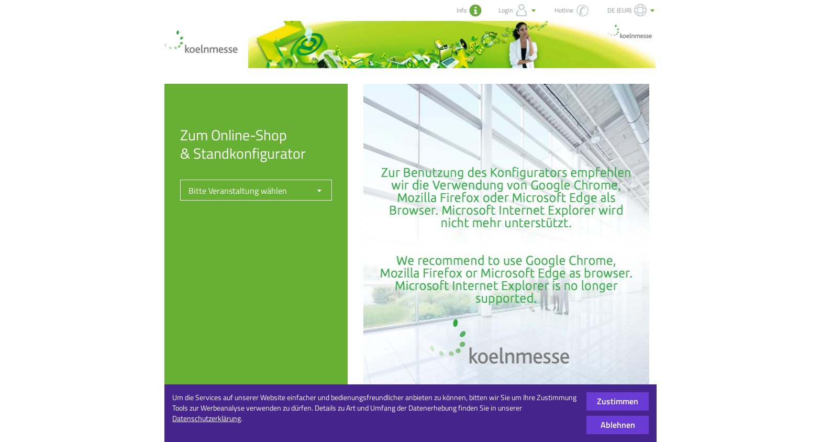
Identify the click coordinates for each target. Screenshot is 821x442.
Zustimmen (617, 401)
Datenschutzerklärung (206, 418)
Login (518, 10)
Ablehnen (618, 424)
